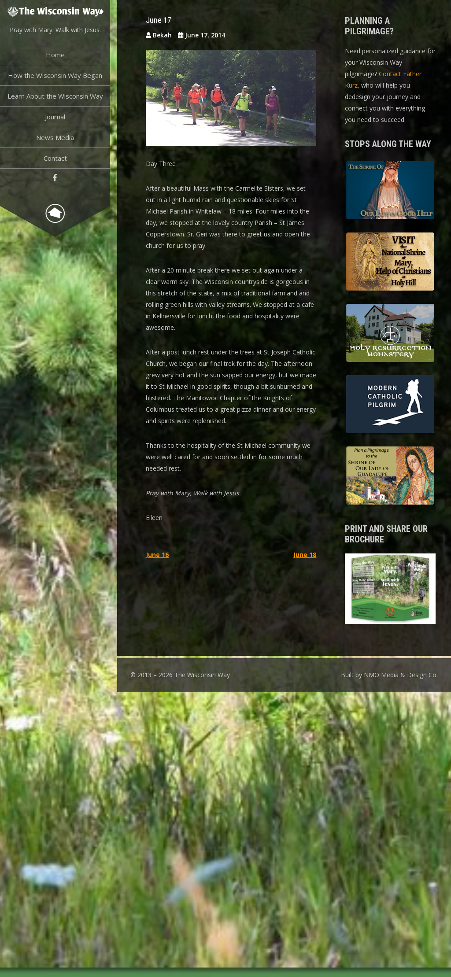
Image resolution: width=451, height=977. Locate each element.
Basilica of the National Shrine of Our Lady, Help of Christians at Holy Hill (390, 262)
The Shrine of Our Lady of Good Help (390, 191)
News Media (55, 137)
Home (55, 54)
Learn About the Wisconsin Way (55, 96)
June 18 (304, 554)
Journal (55, 116)
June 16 (157, 554)
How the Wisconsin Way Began (55, 75)
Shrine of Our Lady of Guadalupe (390, 476)
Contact (55, 158)
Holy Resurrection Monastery (390, 334)
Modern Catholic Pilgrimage (390, 405)
